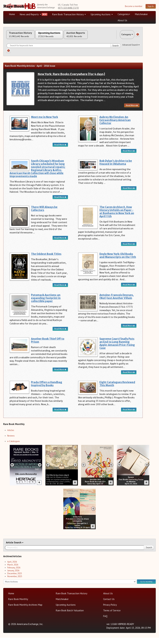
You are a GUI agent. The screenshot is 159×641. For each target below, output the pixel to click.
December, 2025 (14, 576)
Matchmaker (141, 14)
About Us (122, 20)
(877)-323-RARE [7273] (68, 7)
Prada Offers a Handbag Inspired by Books (46, 387)
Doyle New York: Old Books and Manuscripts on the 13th (117, 259)
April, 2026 (12, 565)
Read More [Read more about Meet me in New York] (60, 148)
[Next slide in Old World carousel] (75, 468)
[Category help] (138, 36)
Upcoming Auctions (102, 14)
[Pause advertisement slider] (39, 486)
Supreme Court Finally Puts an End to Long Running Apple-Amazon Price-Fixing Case (117, 346)
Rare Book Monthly (18, 602)
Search (115, 49)
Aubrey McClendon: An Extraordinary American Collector (115, 123)
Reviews (11, 439)
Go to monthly (146, 585)
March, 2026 (12, 568)
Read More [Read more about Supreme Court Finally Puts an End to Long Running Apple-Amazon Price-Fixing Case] (129, 375)
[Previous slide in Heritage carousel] (12, 468)
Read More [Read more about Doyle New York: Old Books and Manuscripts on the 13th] (129, 288)
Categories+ (124, 14)
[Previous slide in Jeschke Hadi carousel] (83, 468)
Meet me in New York (44, 120)
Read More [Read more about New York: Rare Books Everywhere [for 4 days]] (132, 108)
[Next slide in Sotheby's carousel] (93, 511)
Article (10, 545)
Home (12, 14)
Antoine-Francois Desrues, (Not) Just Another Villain (116, 300)
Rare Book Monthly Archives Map (25, 608)
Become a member (133, 6)
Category (124, 36)
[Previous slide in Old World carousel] (47, 468)
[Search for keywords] (63, 49)
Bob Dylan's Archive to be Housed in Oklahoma (115, 166)
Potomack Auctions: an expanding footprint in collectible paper (46, 301)
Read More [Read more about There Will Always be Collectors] (60, 241)
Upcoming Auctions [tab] (60, 36)
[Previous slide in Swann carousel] (119, 468)
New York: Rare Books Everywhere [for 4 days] (71, 77)
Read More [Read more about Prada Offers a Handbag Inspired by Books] (60, 412)
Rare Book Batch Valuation (70, 613)
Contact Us (109, 602)
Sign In (151, 6)
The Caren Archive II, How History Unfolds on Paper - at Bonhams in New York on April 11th (116, 215)
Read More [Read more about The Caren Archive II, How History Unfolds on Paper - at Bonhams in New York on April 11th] (129, 247)
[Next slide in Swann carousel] (147, 468)
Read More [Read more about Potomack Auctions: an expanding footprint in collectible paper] (60, 332)
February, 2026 (13, 570)
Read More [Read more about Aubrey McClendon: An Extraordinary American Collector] (129, 154)
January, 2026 (13, 573)
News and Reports (30, 14)
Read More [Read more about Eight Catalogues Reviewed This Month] (129, 412)
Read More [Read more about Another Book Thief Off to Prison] (60, 372)
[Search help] (8, 54)
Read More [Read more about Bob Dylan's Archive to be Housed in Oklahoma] (129, 191)
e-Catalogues (13, 444)
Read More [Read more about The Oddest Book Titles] (60, 288)
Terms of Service (112, 613)
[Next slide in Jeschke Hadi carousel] (111, 468)
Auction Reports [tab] (93, 36)
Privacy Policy (110, 608)
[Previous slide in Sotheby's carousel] (65, 511)
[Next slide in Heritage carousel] (39, 468)
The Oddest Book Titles (46, 257)
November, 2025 (14, 579)
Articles (10, 433)
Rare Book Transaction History (69, 14)
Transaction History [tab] (24, 36)
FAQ (105, 619)
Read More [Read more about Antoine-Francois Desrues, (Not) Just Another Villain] (129, 329)
